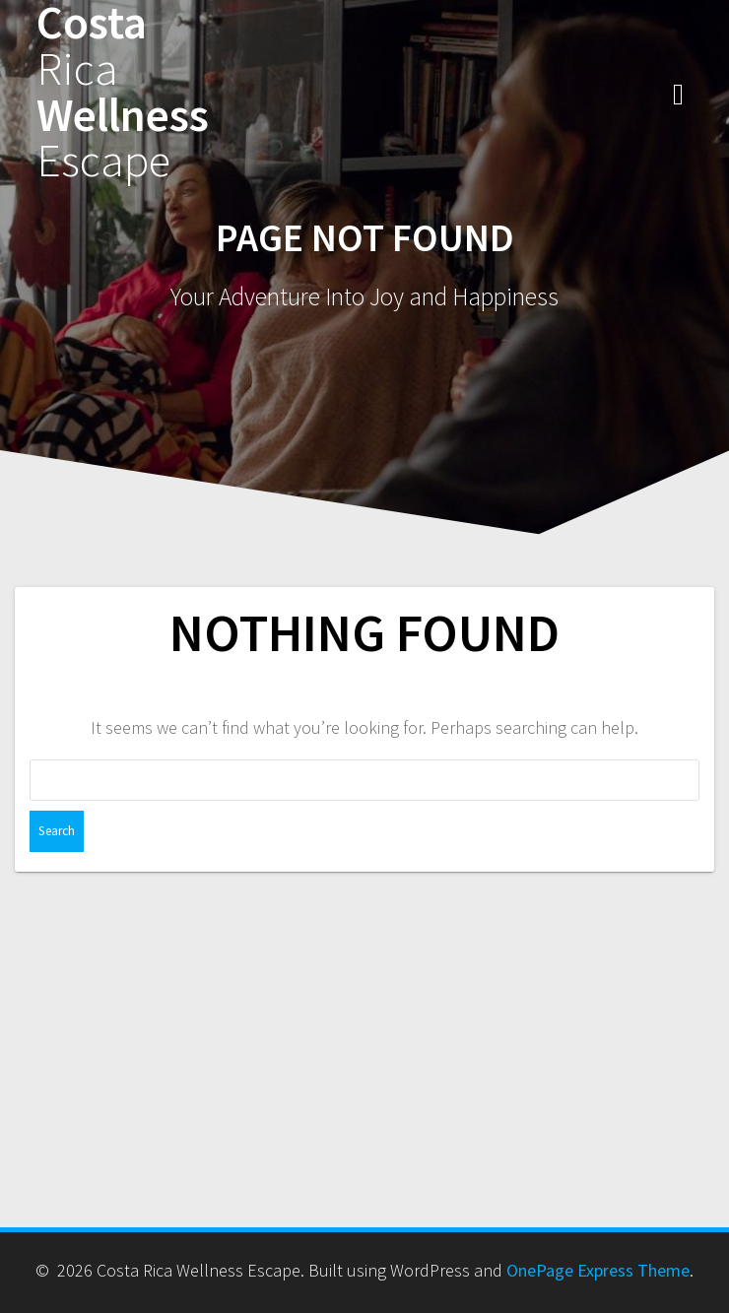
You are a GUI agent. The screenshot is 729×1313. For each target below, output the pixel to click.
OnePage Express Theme (598, 1270)
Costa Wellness (122, 92)
